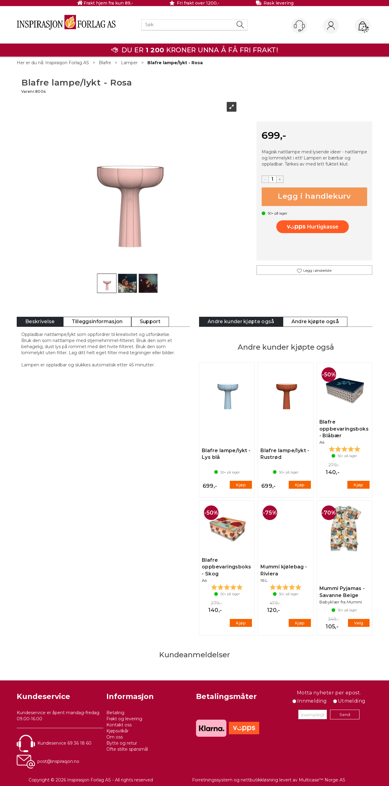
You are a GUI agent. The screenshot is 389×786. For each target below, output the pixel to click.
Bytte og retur (121, 743)
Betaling (115, 712)
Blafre (105, 62)
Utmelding (352, 701)
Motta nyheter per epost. (329, 693)
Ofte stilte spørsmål (127, 749)
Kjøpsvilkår (117, 731)
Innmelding (312, 701)
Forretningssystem (212, 780)
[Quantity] (272, 179)
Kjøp (314, 196)
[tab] (40, 322)
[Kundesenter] (299, 26)
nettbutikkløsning (259, 780)
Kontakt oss (119, 725)
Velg (358, 622)
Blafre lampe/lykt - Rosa (175, 62)
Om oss (114, 737)
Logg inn (331, 26)
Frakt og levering (124, 718)
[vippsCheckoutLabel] (314, 226)
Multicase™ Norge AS (322, 780)
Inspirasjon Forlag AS (67, 62)
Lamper (129, 62)
